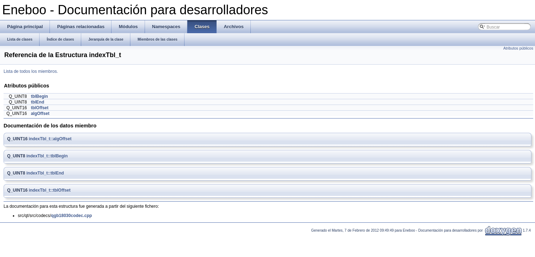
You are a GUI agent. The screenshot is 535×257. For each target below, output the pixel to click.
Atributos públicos (518, 48)
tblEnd (37, 102)
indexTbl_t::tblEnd (45, 173)
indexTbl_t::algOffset (50, 138)
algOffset (40, 113)
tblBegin (39, 96)
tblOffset (39, 107)
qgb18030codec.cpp (71, 215)
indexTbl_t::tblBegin (47, 155)
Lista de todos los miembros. (31, 71)
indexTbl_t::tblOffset (50, 190)
